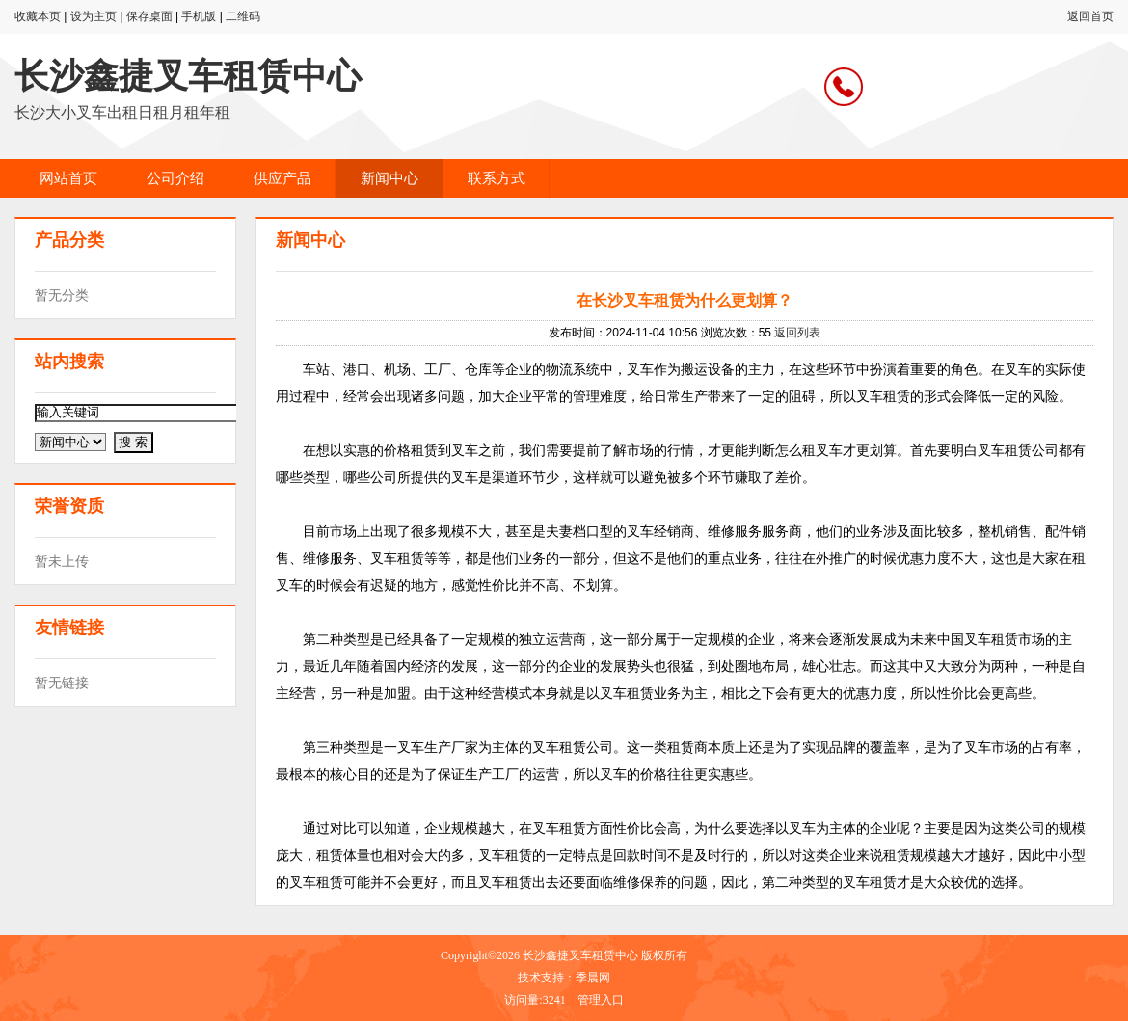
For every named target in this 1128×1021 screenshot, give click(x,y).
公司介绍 (175, 178)
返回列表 (797, 332)
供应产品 (282, 178)
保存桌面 (149, 16)
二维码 (243, 16)
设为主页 (93, 16)
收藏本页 (37, 16)
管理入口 (600, 1000)
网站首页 (68, 178)
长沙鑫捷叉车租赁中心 (188, 76)
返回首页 (1090, 16)
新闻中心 (389, 178)
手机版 (198, 16)
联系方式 (496, 178)
